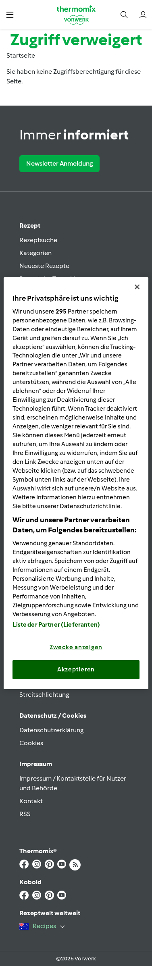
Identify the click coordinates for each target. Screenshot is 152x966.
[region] (76, 483)
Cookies (31, 743)
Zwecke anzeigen (76, 647)
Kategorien (35, 253)
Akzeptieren (76, 669)
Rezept (29, 225)
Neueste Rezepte (44, 266)
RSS (25, 814)
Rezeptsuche (38, 240)
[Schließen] (137, 286)
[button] (10, 14)
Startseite (20, 55)
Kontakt (31, 801)
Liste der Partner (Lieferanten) (56, 624)
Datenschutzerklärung (51, 730)
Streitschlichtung (44, 694)
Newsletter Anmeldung (59, 163)
